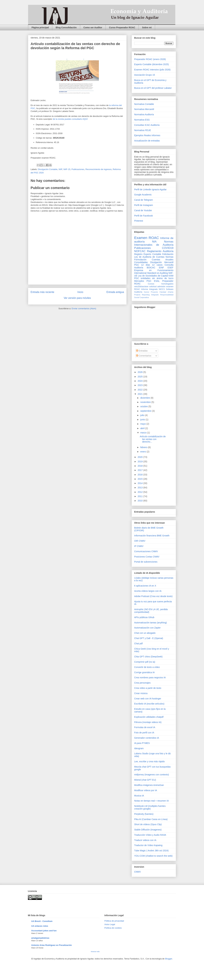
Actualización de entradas (147, 140)
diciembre (145, 398)
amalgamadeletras (40, 938)
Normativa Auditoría (144, 114)
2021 (140, 394)
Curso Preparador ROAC (122, 27)
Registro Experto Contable (147, 254)
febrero (144, 447)
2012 (140, 492)
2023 (140, 385)
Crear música (140, 693)
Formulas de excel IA (144, 727)
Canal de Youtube (143, 210)
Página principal (40, 27)
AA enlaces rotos (39, 926)
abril (142, 428)
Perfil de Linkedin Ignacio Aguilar (150, 189)
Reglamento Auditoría (160, 251)
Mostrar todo (95, 951)
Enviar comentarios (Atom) (84, 308)
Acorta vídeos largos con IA (147, 591)
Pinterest (138, 220)
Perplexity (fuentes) (143, 814)
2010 (140, 500)
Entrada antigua (115, 292)
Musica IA (139, 795)
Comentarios (143, 355)
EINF (161, 267)
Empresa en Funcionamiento (153, 270)
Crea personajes (142, 682)
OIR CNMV (139, 541)
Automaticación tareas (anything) (150, 622)
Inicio (80, 292)
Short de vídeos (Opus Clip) (148, 824)
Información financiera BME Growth (151, 535)
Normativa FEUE (142, 130)
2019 (140, 461)
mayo (143, 424)
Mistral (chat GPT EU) (145, 780)
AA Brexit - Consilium (41, 921)
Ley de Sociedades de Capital (153, 275)
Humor (146, 292)
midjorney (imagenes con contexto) (151, 774)
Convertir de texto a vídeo (147, 667)
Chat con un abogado (145, 633)
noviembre (145, 402)
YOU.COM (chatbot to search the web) (153, 856)
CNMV (137, 871)
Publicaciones (78, 169)
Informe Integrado (149, 289)
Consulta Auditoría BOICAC (153, 266)
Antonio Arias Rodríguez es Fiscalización (51, 945)
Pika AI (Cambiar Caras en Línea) (151, 819)
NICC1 (162, 289)
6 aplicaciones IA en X (145, 585)
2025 (140, 376)
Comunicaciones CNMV (146, 551)
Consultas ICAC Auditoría (147, 125)
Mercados (139, 281)
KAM (171, 275)
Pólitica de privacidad (114, 921)
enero (143, 451)
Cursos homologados (160, 284)
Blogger (168, 958)
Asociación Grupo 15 (144, 75)
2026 (140, 372)
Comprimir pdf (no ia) (144, 662)
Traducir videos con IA (145, 840)
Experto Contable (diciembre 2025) (151, 64)
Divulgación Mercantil (161, 262)
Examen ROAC (146, 238)
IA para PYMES (142, 743)
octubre (144, 406)
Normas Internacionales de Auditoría (153, 243)
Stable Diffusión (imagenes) (148, 829)
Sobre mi (147, 27)
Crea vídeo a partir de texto (147, 688)
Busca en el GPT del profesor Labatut (152, 88)
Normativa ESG (142, 119)
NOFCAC (140, 251)
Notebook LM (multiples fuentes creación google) (150, 807)
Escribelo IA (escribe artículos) (149, 703)
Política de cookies (113, 928)
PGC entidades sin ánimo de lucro (153, 278)
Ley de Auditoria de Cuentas (149, 257)
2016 (140, 474)
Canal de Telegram (143, 200)
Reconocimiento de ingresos (98, 169)
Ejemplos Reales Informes (147, 135)
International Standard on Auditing (151, 273)
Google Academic (143, 194)
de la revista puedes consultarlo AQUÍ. (70, 119)
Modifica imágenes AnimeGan (149, 785)
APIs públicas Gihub (144, 617)
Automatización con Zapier (147, 627)
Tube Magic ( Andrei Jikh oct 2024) (151, 850)
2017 (140, 470)
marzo (143, 432)
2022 (140, 389)
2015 (140, 479)
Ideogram (139, 748)
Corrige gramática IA (144, 672)
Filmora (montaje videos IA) (147, 722)
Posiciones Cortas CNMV (146, 556)
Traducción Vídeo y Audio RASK (150, 835)
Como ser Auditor (93, 27)
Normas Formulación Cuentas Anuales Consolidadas (153, 260)
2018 (140, 466)
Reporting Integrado (150, 295)
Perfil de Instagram (143, 205)
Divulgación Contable (48, 169)
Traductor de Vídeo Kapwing (148, 845)
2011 (140, 496)
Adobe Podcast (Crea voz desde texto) (153, 596)
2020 (140, 457)
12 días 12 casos (152, 265)
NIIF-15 (66, 169)
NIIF (60, 169)
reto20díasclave (141, 286)
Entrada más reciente (42, 292)
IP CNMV (138, 546)
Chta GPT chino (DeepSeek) (148, 656)
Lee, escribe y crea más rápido (149, 761)
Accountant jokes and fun (44, 930)
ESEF (170, 267)
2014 (140, 483)
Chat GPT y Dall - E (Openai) (148, 638)
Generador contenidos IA (146, 738)
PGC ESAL (153, 281)
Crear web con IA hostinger (147, 698)
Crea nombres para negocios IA (150, 677)
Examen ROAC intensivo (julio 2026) (152, 69)
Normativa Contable (144, 104)
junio (143, 419)
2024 (140, 381)
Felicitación (167, 254)
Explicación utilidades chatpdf (149, 717)
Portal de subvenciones (145, 561)
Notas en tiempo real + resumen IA (151, 800)
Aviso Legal (109, 924)
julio (142, 415)
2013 (140, 487)
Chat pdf (138, 643)
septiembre (146, 411)
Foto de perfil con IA (144, 732)
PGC (136, 265)
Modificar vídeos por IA (145, 790)
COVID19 (167, 248)
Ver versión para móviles (77, 298)
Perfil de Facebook (143, 215)
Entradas (142, 350)
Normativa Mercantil (144, 109)
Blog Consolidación (66, 27)
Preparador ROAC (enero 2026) (150, 59)
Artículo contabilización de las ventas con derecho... (153, 439)
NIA (154, 241)
